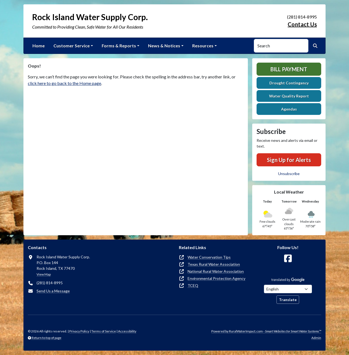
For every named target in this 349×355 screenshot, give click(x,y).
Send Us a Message (53, 291)
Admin (316, 338)
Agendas (289, 109)
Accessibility (127, 331)
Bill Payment (288, 69)
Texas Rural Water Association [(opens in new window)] (214, 264)
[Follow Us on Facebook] (288, 258)
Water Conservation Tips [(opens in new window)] (209, 257)
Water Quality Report (289, 96)
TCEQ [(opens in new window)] (193, 285)
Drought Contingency (289, 83)
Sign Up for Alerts (289, 160)
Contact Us (302, 24)
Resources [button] (202, 45)
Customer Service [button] (71, 45)
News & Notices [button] (164, 45)
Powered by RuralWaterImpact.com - (266, 331)
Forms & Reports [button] (119, 45)
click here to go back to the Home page (64, 83)
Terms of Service (103, 331)
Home (38, 45)
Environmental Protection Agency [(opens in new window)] (216, 278)
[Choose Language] (288, 289)
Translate (288, 299)
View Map (44, 274)
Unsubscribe (289, 173)
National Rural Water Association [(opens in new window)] (216, 271)
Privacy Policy (79, 331)
